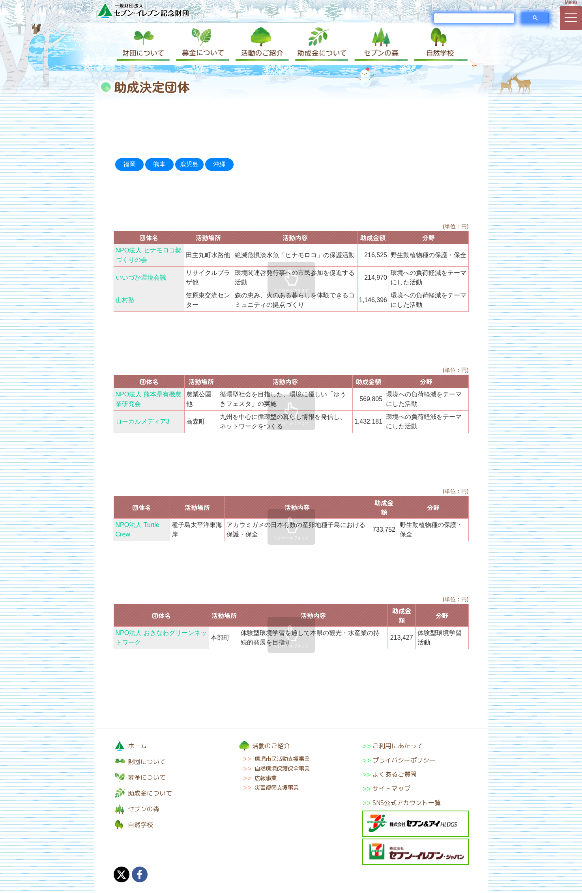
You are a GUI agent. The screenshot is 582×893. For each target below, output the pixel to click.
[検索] (474, 18)
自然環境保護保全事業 (282, 769)
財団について (143, 44)
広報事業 (266, 778)
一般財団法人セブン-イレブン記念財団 (143, 10)
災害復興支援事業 (277, 788)
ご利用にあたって (397, 746)
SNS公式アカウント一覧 (406, 802)
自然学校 (438, 44)
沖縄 (219, 164)
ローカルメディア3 (143, 421)
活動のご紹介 (261, 44)
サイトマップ (391, 788)
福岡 (129, 164)
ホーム (137, 746)
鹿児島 (189, 164)
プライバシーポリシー (404, 760)
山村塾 (125, 300)
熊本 (159, 164)
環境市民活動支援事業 (282, 759)
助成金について (320, 44)
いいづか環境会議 (141, 277)
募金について (202, 44)
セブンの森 (379, 44)
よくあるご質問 (394, 774)
